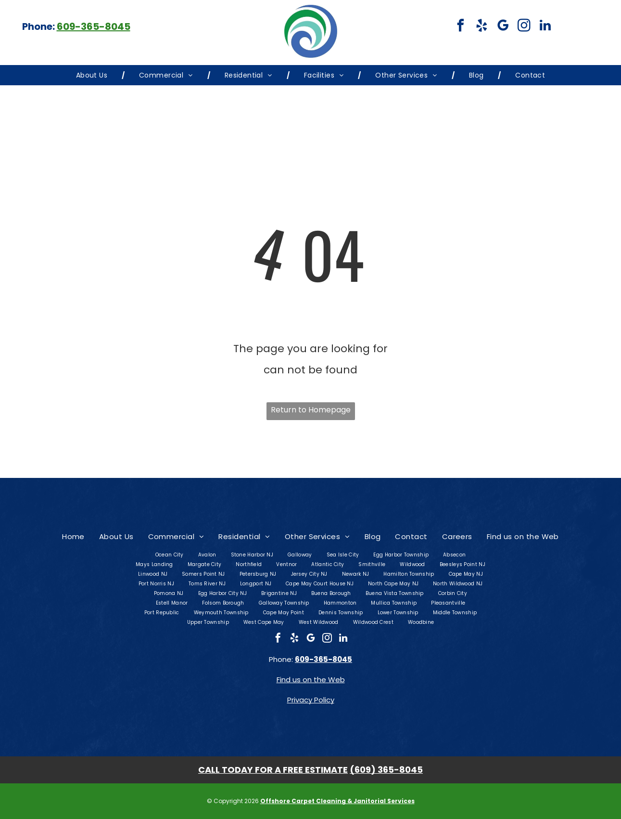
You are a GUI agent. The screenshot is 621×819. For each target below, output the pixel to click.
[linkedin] (545, 27)
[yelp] (481, 27)
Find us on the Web (311, 679)
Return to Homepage (311, 409)
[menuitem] (93, 75)
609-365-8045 (93, 26)
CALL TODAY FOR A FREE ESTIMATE (273, 770)
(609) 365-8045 (386, 770)
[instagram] (523, 27)
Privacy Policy (310, 700)
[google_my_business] (502, 27)
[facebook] (460, 27)
